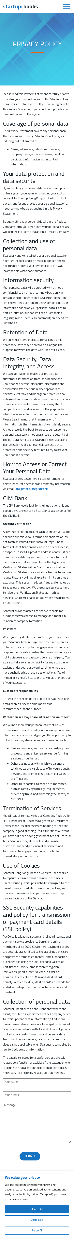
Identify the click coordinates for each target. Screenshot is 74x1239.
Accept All (37, 1209)
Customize (37, 1220)
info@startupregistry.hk (31, 488)
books (20, 6)
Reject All (37, 1230)
